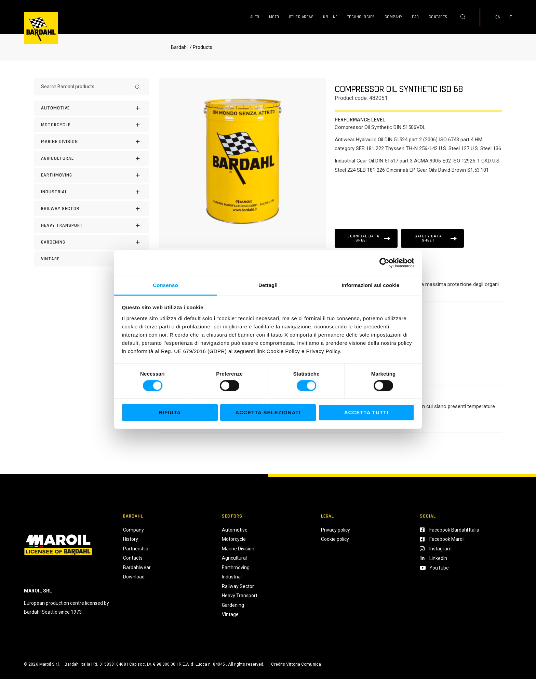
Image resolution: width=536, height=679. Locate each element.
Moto (274, 16)
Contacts (438, 16)
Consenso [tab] (165, 285)
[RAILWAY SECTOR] (91, 208)
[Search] (137, 86)
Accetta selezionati (267, 413)
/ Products (200, 47)
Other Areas (301, 16)
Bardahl (179, 47)
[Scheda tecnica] (366, 238)
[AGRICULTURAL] (91, 158)
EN (498, 17)
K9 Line (330, 16)
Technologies (361, 16)
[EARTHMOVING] (91, 175)
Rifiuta (170, 413)
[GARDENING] (91, 242)
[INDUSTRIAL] (91, 191)
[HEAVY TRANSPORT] (91, 225)
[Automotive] (91, 108)
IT (510, 17)
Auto (254, 16)
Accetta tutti (366, 413)
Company (394, 16)
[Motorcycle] (91, 124)
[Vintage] (91, 258)
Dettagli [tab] (268, 285)
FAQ (415, 16)
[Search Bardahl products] (85, 86)
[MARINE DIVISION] (91, 141)
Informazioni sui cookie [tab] (371, 285)
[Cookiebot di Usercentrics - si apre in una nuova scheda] (384, 263)
